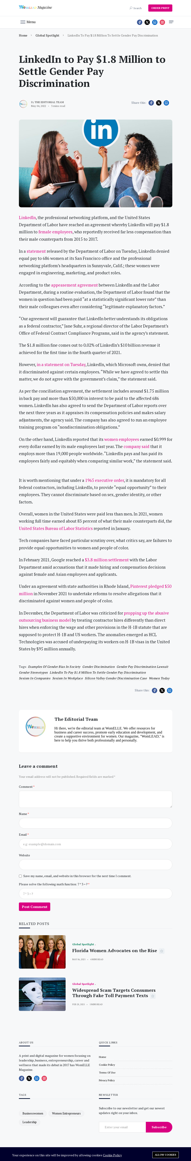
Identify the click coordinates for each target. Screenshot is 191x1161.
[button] (28, 21)
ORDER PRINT (160, 8)
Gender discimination (98, 666)
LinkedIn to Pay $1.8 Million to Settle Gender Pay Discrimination (98, 672)
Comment (26, 786)
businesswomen (32, 1113)
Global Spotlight (47, 35)
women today (159, 678)
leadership (29, 1122)
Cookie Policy (112, 1155)
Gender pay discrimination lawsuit (142, 666)
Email (23, 834)
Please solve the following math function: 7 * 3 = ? (53, 884)
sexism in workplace (67, 678)
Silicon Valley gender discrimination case (116, 678)
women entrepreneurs (66, 1113)
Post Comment (34, 906)
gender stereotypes (33, 672)
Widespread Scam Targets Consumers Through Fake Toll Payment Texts (114, 992)
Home (23, 35)
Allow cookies (165, 1154)
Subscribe (159, 1127)
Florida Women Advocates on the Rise (114, 950)
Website (24, 855)
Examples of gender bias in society (54, 666)
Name (23, 814)
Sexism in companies (34, 678)
